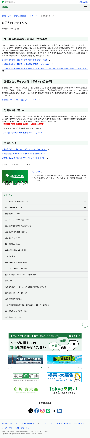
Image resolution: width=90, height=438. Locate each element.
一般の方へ (68, 423)
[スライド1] (41, 367)
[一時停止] (48, 367)
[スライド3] (43, 367)
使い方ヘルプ (32, 423)
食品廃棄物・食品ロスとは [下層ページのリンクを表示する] (46, 207)
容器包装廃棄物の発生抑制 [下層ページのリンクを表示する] (46, 250)
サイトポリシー (20, 423)
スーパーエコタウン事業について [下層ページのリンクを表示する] (46, 219)
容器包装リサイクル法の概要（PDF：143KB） (20, 99)
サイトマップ (47, 423)
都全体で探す (83, 2)
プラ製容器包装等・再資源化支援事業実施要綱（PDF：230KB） (26, 64)
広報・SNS (25, 427)
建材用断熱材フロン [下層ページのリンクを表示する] (46, 244)
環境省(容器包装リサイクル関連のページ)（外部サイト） (24, 153)
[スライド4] (45, 367)
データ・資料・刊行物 (10, 427)
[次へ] (79, 367)
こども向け (58, 423)
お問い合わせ (7, 423)
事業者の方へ (79, 423)
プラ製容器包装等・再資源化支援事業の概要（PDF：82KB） (25, 60)
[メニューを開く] (85, 7)
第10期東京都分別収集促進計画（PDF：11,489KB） (23, 132)
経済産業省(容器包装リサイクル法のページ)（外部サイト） (24, 149)
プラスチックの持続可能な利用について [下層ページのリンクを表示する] (46, 201)
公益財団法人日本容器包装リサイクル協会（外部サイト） (24, 158)
